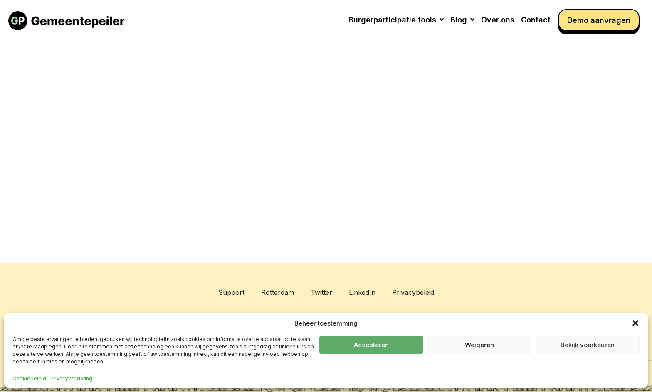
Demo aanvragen (598, 20)
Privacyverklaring (71, 379)
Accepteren (371, 345)
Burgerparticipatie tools (396, 19)
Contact (536, 19)
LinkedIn (362, 292)
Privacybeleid (413, 292)
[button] (635, 323)
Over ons (497, 19)
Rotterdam (277, 292)
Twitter (321, 292)
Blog (462, 19)
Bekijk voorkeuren (588, 345)
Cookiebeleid (29, 379)
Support (231, 292)
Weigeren (479, 345)
